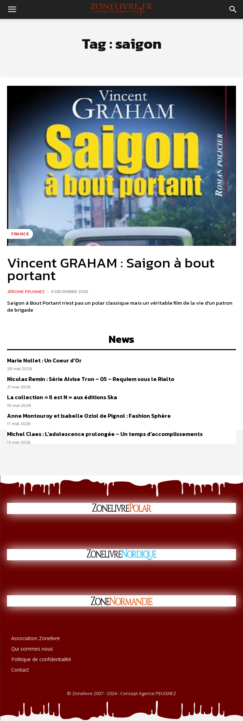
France (20, 234)
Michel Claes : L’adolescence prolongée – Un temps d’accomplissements (105, 434)
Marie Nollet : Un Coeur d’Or (44, 360)
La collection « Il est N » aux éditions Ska (62, 397)
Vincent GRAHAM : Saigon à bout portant (111, 269)
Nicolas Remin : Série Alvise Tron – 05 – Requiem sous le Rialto (90, 379)
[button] (12, 9)
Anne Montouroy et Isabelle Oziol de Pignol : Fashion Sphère (89, 415)
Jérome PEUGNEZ (26, 291)
